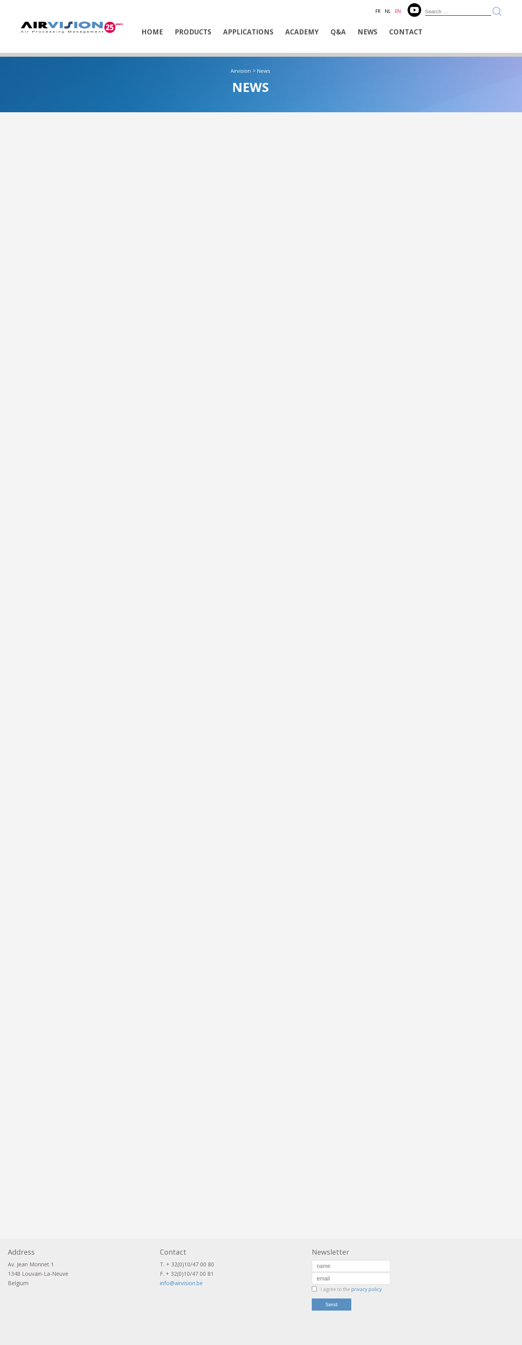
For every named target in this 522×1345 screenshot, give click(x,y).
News (367, 31)
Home (152, 31)
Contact (405, 31)
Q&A (338, 31)
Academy (302, 31)
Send (331, 1304)
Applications (248, 31)
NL (388, 11)
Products (193, 31)
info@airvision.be (181, 1283)
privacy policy (366, 1289)
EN (398, 11)
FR (378, 11)
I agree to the (351, 1289)
